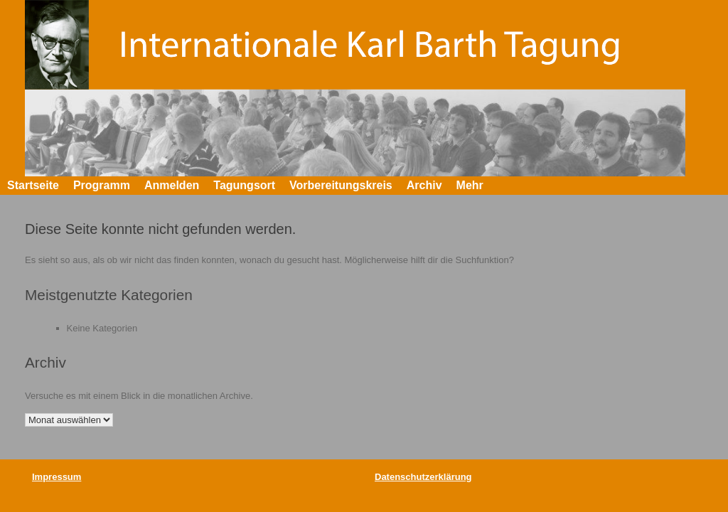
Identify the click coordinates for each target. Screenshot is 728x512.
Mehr (469, 185)
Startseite (33, 185)
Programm (101, 185)
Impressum (56, 476)
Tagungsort (244, 185)
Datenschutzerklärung (423, 476)
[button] (707, 185)
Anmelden (171, 185)
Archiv (424, 185)
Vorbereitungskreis (340, 185)
